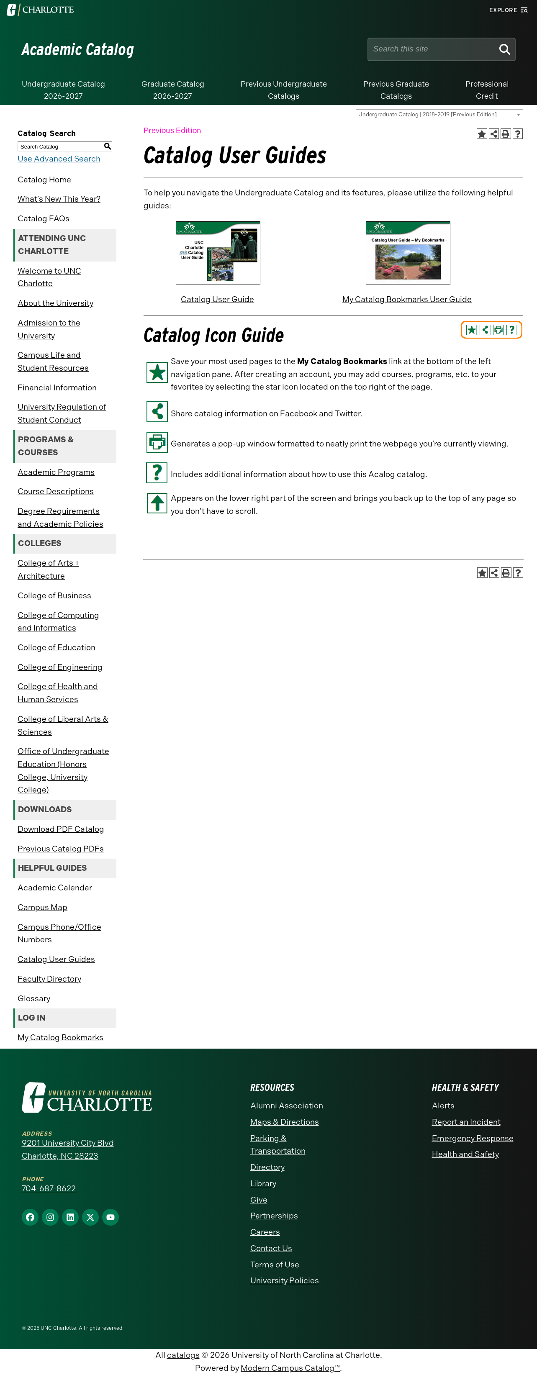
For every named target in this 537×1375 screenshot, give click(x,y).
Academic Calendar (55, 888)
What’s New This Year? (59, 199)
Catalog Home (44, 180)
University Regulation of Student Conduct (62, 413)
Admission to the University (49, 329)
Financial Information (57, 387)
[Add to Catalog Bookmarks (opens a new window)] (482, 133)
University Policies (284, 1280)
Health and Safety (465, 1154)
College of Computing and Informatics (58, 622)
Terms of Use (274, 1265)
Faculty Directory (49, 979)
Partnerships (274, 1216)
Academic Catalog (78, 49)
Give (258, 1200)
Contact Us (271, 1248)
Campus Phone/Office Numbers (59, 933)
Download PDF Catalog (61, 829)
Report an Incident (466, 1122)
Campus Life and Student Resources (53, 361)
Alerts (443, 1106)
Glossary (34, 998)
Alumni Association (286, 1106)
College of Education (56, 647)
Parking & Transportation (278, 1145)
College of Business (54, 595)
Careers (265, 1232)
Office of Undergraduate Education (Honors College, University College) (63, 771)
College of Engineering (60, 667)
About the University (55, 303)
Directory (267, 1167)
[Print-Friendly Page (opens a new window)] (506, 133)
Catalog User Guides (56, 959)
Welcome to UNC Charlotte (49, 277)
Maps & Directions (284, 1122)
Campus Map (42, 907)
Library (263, 1183)
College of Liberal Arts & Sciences (63, 725)
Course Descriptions (56, 491)
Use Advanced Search (59, 159)
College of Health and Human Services (58, 693)
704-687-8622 (49, 1188)
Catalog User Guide (217, 299)
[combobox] (439, 114)
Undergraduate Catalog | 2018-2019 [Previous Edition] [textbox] (427, 114)
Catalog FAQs (43, 218)
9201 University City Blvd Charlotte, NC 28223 (68, 1149)
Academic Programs (56, 472)
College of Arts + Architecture (48, 569)
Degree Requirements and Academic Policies (60, 517)
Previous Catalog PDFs (61, 849)
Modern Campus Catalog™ (290, 1368)
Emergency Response (473, 1138)
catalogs (183, 1355)
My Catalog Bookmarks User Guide (407, 299)
